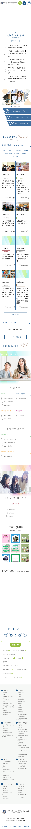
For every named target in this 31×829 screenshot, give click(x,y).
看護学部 (20, 703)
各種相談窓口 (6, 775)
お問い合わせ (21, 788)
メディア (11, 150)
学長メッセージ (21, 692)
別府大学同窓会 (7, 673)
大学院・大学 (8, 153)
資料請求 (4, 826)
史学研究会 (20, 743)
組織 (4, 701)
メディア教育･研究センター (10, 665)
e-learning (5, 650)
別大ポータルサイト (8, 658)
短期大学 (24, 153)
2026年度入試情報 (22, 766)
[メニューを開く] (29, 3)
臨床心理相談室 (7, 669)
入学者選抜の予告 (22, 764)
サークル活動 (6, 769)
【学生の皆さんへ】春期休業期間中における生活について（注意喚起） (17, 79)
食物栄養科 (5, 728)
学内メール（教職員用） (9, 654)
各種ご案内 (21, 784)
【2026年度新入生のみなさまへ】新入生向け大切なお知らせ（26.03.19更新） (17, 62)
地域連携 (25, 150)
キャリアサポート (7, 788)
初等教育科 (5, 730)
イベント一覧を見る (15, 337)
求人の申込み (6, 798)
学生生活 (16, 153)
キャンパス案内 (7, 777)
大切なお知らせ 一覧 (15, 40)
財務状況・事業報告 (8, 697)
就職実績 (5, 796)
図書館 (19, 658)
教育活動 (20, 725)
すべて (4, 150)
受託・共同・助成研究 (23, 731)
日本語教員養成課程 (22, 714)
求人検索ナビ (6, 786)
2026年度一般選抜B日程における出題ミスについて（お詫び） (17, 70)
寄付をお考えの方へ (8, 699)
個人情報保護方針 (22, 795)
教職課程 (20, 707)
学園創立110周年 (7, 712)
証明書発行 (20, 792)
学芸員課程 (20, 712)
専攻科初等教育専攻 (8, 733)
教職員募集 (5, 714)
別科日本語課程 (21, 716)
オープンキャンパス (15, 826)
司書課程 (20, 709)
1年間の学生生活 (7, 761)
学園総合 (6, 690)
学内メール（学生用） (18, 650)
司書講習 (5, 662)
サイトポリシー (21, 797)
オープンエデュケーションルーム (11, 677)
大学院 (19, 705)
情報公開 (5, 710)
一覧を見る (15, 315)
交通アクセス (21, 786)
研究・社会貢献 (23, 723)
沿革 (4, 694)
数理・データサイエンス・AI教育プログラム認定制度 (8, 707)
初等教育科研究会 (22, 745)
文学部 (19, 697)
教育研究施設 (21, 756)
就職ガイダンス (7, 790)
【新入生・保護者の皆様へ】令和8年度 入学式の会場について (17, 53)
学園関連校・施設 (21, 669)
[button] (11, 106)
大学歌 (19, 694)
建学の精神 (5, 692)
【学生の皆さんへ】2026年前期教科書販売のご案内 (17, 47)
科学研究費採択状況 (22, 729)
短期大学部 (7, 723)
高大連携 (15, 156)
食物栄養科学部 (21, 701)
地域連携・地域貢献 (22, 754)
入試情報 (26, 826)
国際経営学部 (21, 699)
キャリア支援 (8, 784)
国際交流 (18, 150)
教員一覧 (20, 727)
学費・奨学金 (6, 764)
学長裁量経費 (21, 733)
